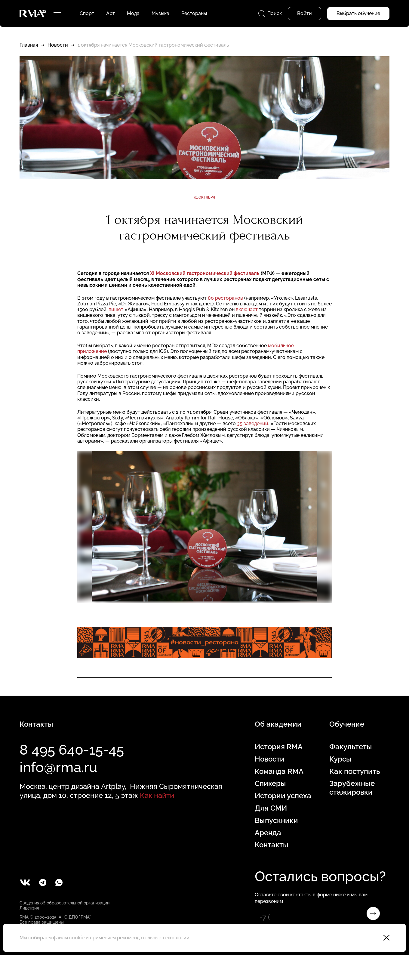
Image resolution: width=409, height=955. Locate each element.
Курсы (340, 759)
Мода (133, 13)
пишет (116, 309)
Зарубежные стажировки (352, 787)
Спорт (87, 13)
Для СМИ (271, 808)
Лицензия (29, 908)
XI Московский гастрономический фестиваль (205, 273)
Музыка (160, 13)
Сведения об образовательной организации (64, 903)
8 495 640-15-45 (72, 750)
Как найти (157, 795)
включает (247, 309)
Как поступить (354, 771)
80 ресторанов (225, 298)
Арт (110, 13)
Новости (58, 45)
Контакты (271, 845)
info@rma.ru (58, 767)
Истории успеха (283, 796)
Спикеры (270, 783)
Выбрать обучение (358, 13)
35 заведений (252, 423)
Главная (29, 45)
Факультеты (350, 747)
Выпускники (276, 820)
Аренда (268, 833)
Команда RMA (279, 771)
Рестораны (194, 13)
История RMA (279, 747)
